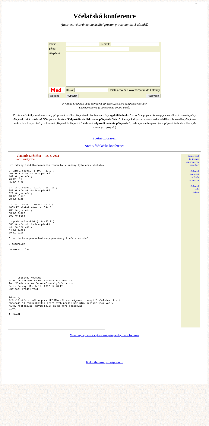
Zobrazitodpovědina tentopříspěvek (194, 182)
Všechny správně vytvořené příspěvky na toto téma (104, 374)
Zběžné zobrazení (104, 145)
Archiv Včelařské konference (104, 152)
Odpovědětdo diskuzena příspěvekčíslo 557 (192, 167)
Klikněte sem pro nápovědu (104, 401)
